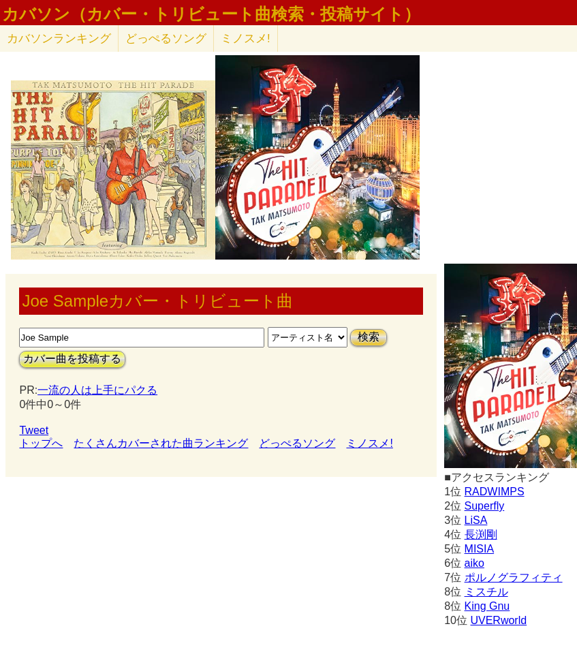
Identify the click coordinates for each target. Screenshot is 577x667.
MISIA (480, 549)
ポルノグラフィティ (514, 577)
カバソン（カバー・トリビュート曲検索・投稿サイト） (211, 14)
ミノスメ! (245, 38)
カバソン (59, 38)
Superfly (485, 506)
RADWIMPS (495, 491)
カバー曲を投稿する (72, 358)
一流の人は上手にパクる (97, 390)
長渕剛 (481, 534)
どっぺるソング (165, 38)
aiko (474, 563)
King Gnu (487, 606)
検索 (368, 337)
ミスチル (486, 592)
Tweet (33, 430)
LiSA (476, 520)
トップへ (41, 443)
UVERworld (498, 620)
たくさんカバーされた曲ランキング (161, 443)
